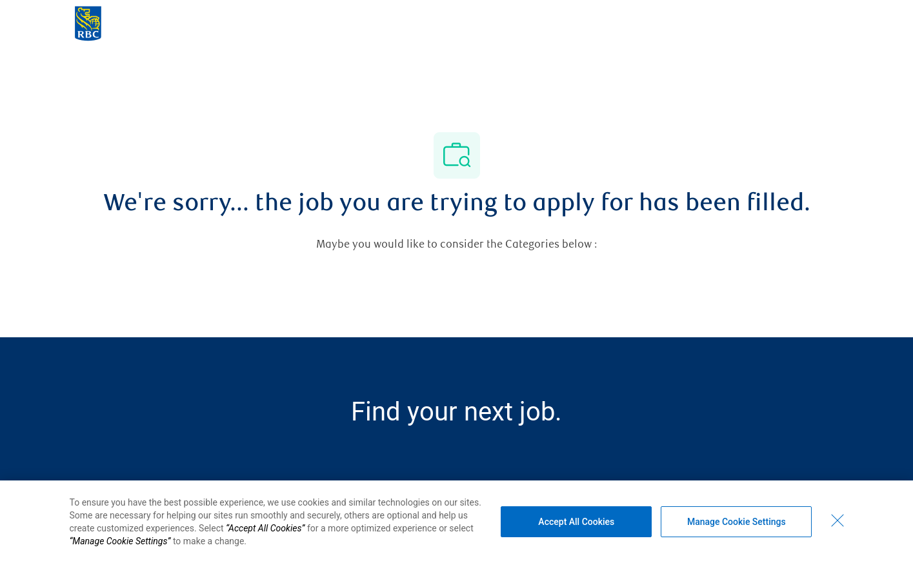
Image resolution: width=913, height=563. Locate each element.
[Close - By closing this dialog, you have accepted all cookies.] (837, 520)
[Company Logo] (88, 22)
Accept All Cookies (576, 522)
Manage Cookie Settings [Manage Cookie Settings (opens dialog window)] (736, 522)
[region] (456, 521)
